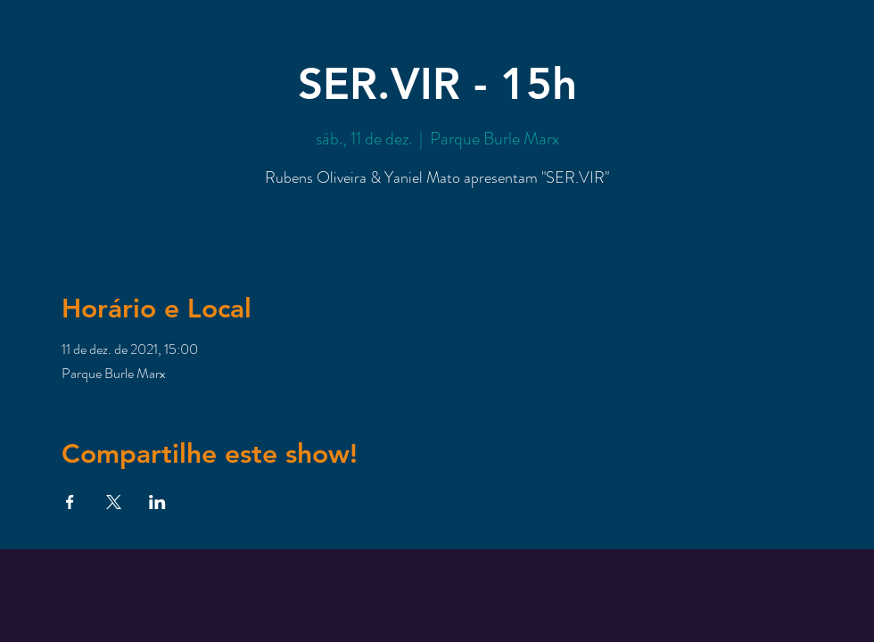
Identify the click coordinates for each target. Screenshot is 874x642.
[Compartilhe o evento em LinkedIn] (157, 502)
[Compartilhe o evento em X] (113, 502)
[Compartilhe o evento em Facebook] (70, 502)
